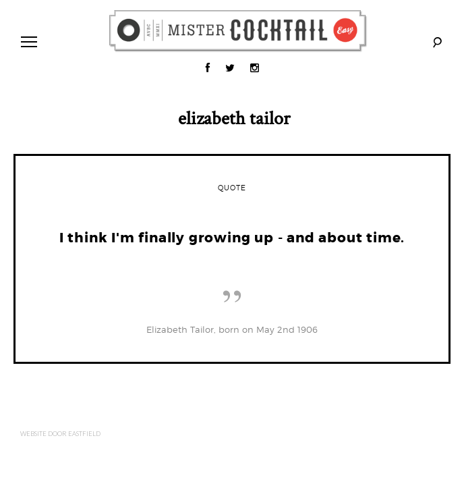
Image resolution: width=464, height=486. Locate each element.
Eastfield (84, 433)
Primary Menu (26, 43)
